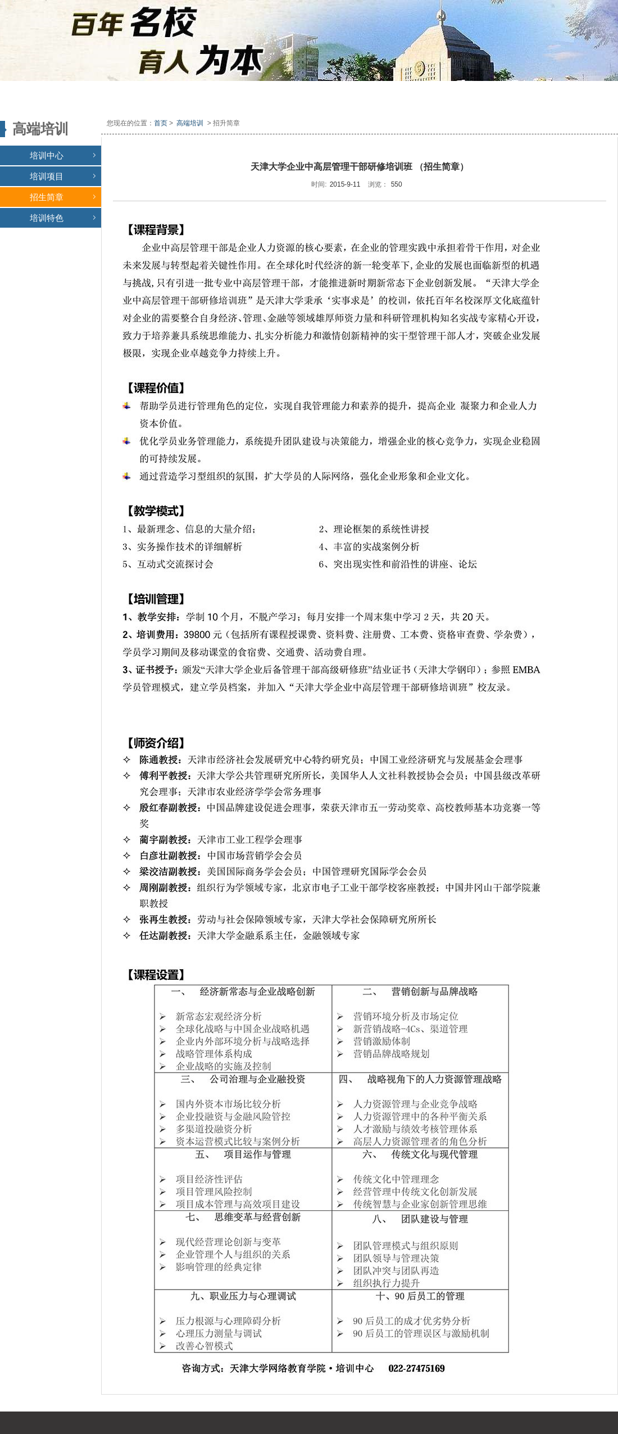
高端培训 (189, 123)
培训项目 (63, 176)
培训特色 (63, 218)
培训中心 (63, 155)
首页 (160, 123)
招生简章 (63, 197)
